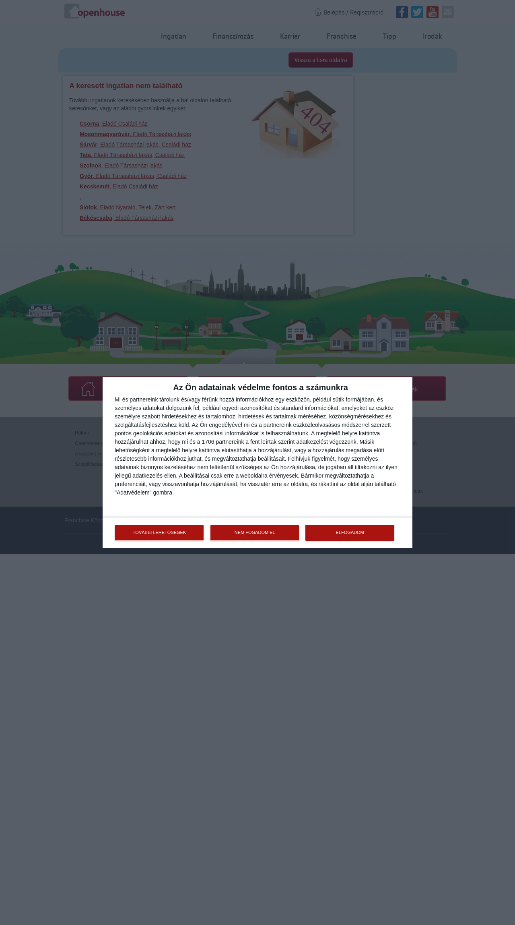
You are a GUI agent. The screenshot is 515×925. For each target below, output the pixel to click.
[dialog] (257, 462)
